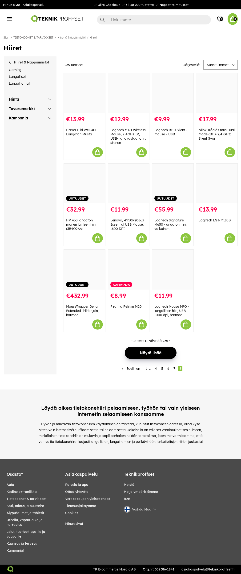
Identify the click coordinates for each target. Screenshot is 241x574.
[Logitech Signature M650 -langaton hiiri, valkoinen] (172, 184)
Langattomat (19, 83)
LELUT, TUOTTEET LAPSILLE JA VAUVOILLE (26, 534)
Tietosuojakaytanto (80, 506)
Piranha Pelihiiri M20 (126, 306)
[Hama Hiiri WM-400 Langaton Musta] (84, 93)
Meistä (129, 485)
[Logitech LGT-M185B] (217, 184)
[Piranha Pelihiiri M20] (128, 270)
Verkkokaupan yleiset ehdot (87, 499)
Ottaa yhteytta (76, 492)
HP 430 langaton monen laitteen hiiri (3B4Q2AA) (81, 224)
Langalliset (17, 77)
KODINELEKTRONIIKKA (22, 492)
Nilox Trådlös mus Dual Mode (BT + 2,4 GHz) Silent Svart (217, 134)
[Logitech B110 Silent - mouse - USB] (172, 93)
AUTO (10, 485)
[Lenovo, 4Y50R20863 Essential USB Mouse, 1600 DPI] (128, 184)
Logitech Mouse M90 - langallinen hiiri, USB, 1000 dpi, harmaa (171, 310)
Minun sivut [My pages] (74, 524)
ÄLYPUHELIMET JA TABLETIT (25, 513)
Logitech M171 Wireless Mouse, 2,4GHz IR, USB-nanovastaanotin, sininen (128, 136)
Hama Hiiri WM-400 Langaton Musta (81, 132)
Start (6, 37)
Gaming (15, 70)
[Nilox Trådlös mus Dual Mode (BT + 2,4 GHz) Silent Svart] (217, 93)
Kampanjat (15, 550)
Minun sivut (11, 5)
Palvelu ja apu (76, 485)
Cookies (71, 513)
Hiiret (93, 37)
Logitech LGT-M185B (215, 220)
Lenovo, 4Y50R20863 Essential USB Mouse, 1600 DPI (127, 224)
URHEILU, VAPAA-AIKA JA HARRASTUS (25, 522)
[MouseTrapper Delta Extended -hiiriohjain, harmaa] (84, 270)
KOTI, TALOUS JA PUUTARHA (25, 506)
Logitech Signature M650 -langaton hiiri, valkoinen (170, 224)
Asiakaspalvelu (33, 5)
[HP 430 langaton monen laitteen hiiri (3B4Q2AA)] (84, 184)
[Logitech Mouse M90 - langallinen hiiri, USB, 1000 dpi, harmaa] (172, 270)
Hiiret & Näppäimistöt (71, 37)
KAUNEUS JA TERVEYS (22, 543)
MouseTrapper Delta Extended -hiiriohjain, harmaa (82, 310)
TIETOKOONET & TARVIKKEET (33, 37)
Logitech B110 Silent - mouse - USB (171, 132)
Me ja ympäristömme (141, 492)
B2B (127, 499)
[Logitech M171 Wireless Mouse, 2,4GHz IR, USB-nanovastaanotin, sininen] (128, 93)
